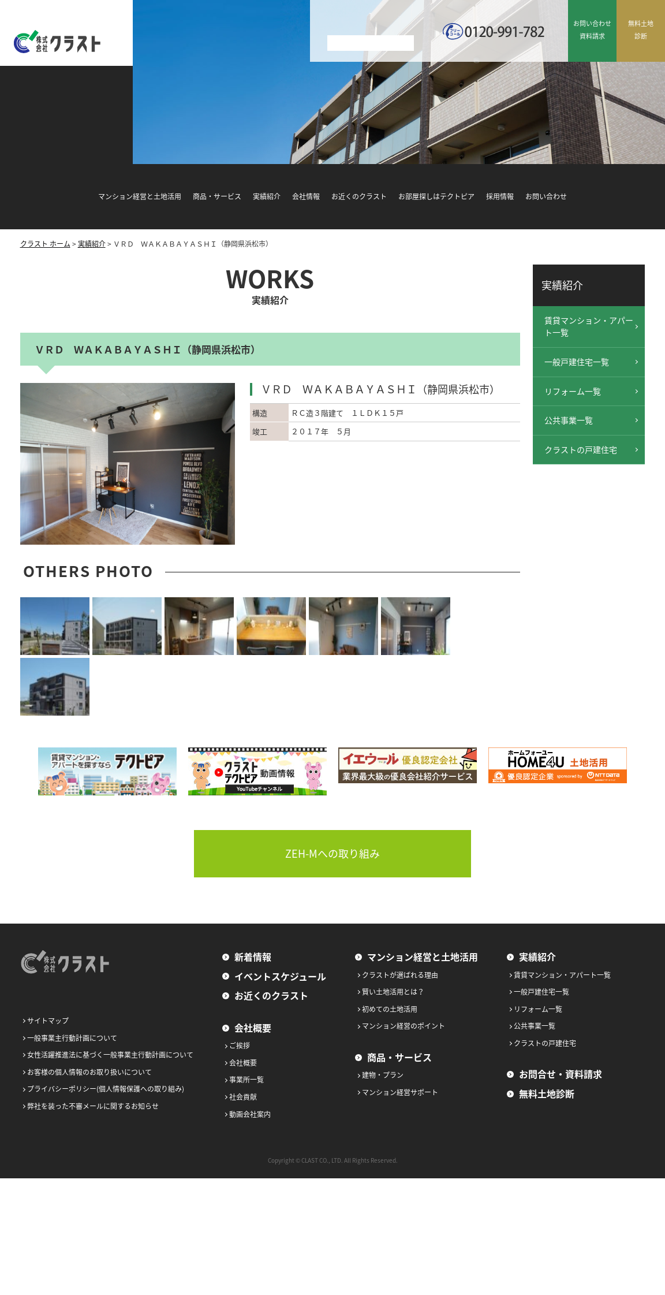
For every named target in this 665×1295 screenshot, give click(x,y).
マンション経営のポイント (403, 1026)
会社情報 (306, 196)
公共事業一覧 (568, 420)
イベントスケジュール (280, 976)
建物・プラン (383, 1075)
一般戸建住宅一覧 (576, 361)
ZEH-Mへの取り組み (332, 853)
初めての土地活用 (389, 1009)
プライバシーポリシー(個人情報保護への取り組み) (105, 1089)
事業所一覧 (246, 1079)
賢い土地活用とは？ (393, 992)
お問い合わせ (546, 196)
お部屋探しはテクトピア (436, 196)
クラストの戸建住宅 (580, 449)
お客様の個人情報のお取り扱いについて (89, 1072)
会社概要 (252, 1027)
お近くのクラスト (359, 196)
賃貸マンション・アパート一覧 (588, 326)
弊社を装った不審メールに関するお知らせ (93, 1106)
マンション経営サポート (400, 1092)
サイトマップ (48, 1020)
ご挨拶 (239, 1045)
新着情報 (252, 956)
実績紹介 (267, 196)
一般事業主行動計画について (72, 1038)
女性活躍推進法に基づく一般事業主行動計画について (110, 1055)
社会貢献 (243, 1097)
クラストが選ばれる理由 (400, 975)
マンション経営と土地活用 (139, 196)
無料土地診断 (546, 1093)
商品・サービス (217, 196)
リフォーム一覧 (572, 391)
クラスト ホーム (45, 244)
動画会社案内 (250, 1114)
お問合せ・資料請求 (560, 1074)
